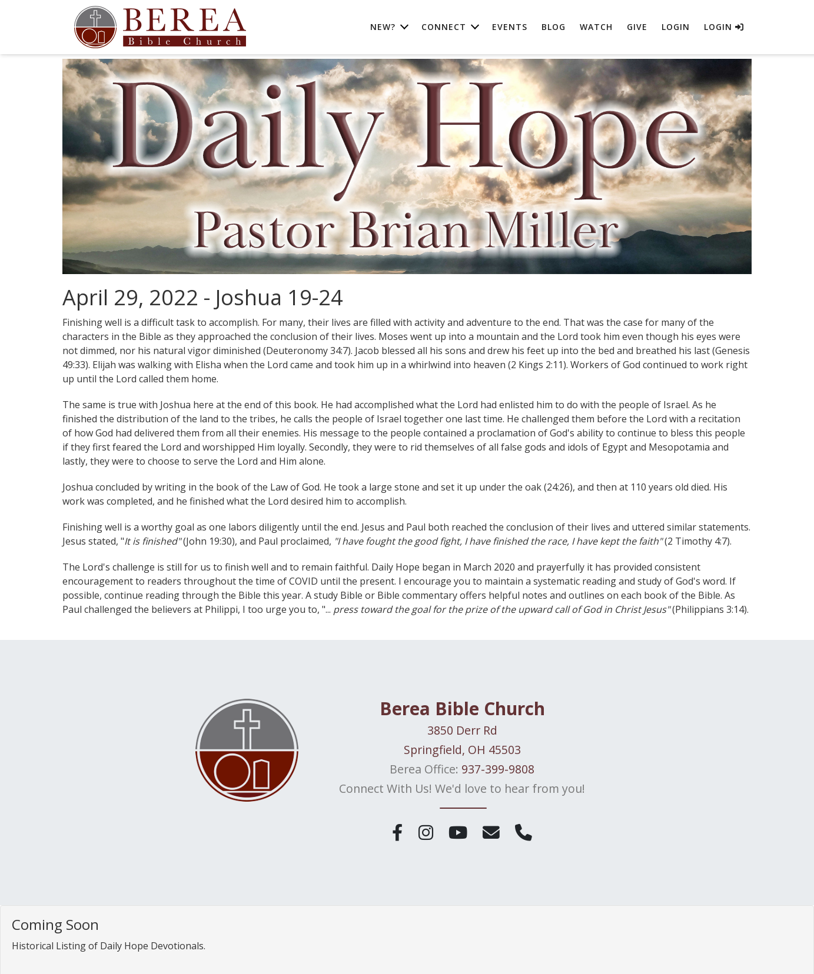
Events (509, 29)
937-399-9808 (497, 769)
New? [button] (383, 29)
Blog (553, 29)
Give (637, 29)
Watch (596, 29)
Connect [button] (443, 29)
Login (676, 29)
